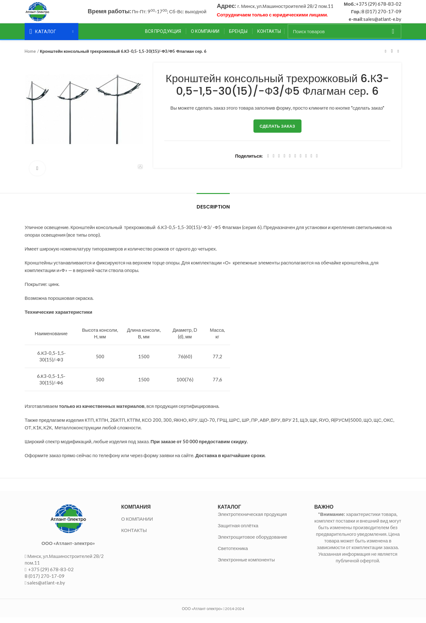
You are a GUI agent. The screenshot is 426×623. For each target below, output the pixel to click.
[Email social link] (279, 161)
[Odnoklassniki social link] (295, 161)
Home (30, 56)
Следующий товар (398, 56)
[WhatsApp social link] (300, 161)
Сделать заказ (277, 131)
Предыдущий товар (385, 56)
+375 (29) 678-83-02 (378, 6)
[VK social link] (306, 161)
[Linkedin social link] (290, 161)
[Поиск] (344, 36)
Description (213, 212)
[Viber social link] (317, 161)
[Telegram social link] (311, 161)
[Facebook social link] (268, 161)
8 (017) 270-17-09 (381, 14)
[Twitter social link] (273, 161)
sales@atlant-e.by (382, 22)
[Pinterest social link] (284, 161)
